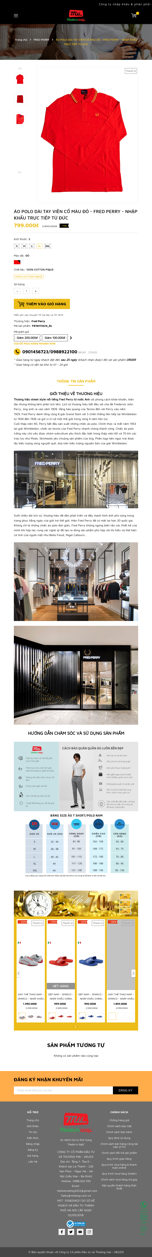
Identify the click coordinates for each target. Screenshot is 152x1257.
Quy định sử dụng (119, 1137)
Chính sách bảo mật (119, 1126)
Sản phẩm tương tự (76, 1045)
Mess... (143, 1230)
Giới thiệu (33, 1126)
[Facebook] (62, 1232)
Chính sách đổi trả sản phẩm (119, 1152)
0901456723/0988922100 (49, 351)
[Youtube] (80, 1232)
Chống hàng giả (119, 1120)
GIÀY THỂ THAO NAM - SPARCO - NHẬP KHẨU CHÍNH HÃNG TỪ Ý (61, 998)
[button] (19, 973)
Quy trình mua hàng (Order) (119, 1173)
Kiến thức (33, 1137)
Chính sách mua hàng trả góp (119, 1179)
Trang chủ (33, 1120)
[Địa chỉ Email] (63, 1090)
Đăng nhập (33, 1143)
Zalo (143, 1218)
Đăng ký (33, 1149)
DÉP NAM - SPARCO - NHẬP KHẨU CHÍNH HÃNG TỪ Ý (90, 998)
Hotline (143, 1206)
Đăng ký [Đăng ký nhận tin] (125, 1090)
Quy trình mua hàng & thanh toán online (119, 1166)
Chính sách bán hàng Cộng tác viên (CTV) (119, 1145)
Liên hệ (32, 1161)
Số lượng (19, 284)
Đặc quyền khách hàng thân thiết (119, 1187)
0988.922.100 (82, 1181)
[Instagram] (89, 1232)
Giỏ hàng (32, 1155)
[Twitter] (71, 1232)
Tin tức (33, 1132)
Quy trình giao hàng (119, 1158)
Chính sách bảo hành (119, 1132)
